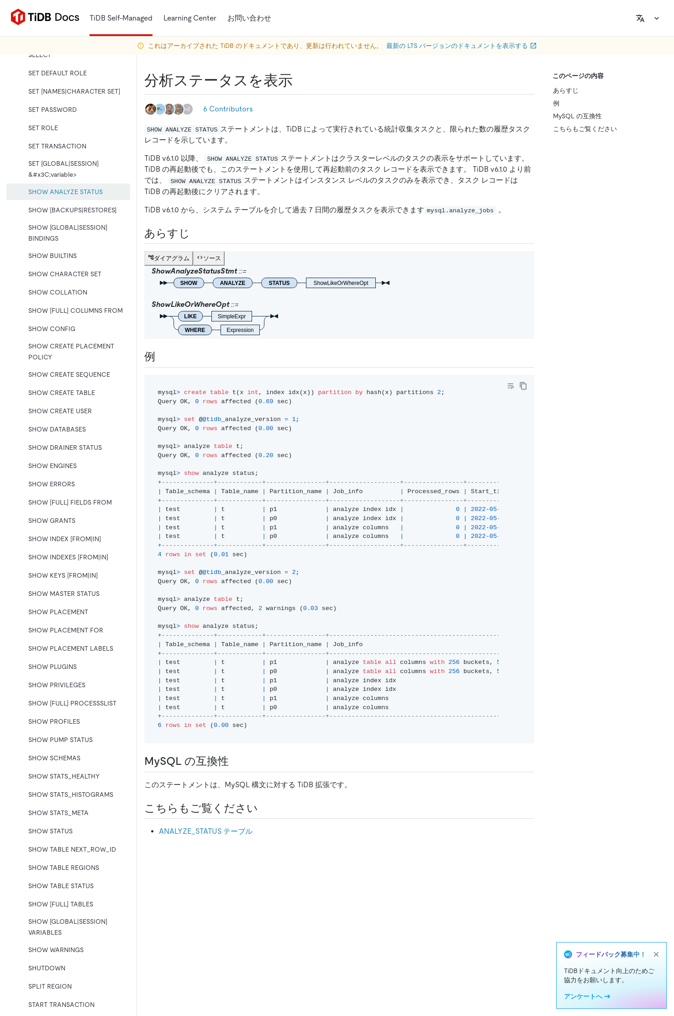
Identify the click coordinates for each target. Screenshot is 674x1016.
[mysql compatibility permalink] (236, 761)
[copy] (523, 385)
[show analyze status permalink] (300, 80)
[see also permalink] (265, 808)
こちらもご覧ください (585, 128)
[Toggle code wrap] (510, 385)
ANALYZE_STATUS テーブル (206, 831)
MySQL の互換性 (577, 116)
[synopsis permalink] (197, 233)
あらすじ (566, 90)
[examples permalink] (162, 356)
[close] (656, 954)
